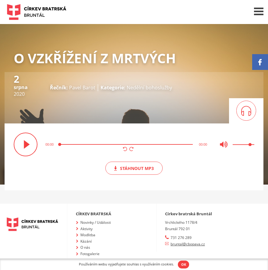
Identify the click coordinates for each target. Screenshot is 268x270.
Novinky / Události (95, 222)
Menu (258, 11)
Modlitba (87, 234)
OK (183, 264)
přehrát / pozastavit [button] (25, 144)
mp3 (133, 168)
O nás (85, 247)
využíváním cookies (157, 264)
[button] (125, 149)
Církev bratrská (93, 213)
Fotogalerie (90, 253)
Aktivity (86, 228)
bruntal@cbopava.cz (188, 244)
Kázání (86, 241)
